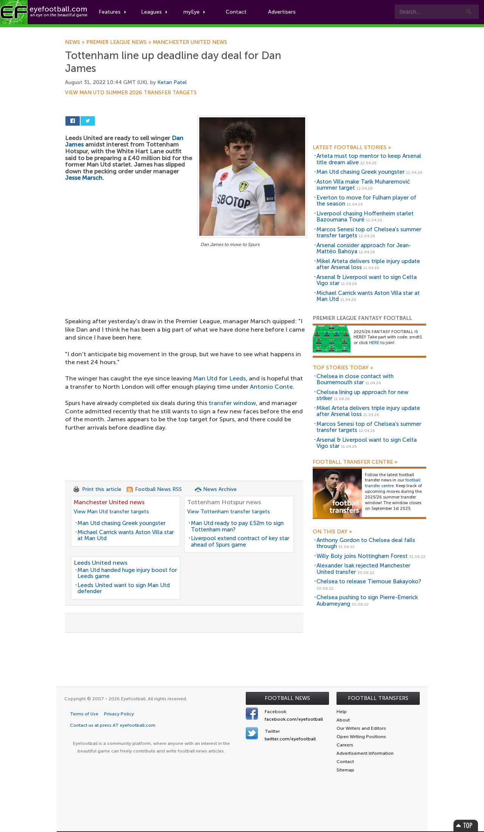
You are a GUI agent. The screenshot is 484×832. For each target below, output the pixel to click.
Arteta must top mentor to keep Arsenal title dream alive (368, 159)
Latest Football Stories (352, 148)
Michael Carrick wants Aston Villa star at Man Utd (126, 535)
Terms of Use (84, 714)
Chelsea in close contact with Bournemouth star (355, 379)
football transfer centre (392, 483)
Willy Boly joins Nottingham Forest (362, 556)
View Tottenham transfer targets (228, 511)
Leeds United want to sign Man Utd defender (124, 588)
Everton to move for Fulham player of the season (366, 200)
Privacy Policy (119, 714)
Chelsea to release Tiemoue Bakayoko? (368, 581)
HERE (374, 342)
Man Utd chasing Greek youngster (122, 523)
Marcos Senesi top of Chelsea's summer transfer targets (368, 232)
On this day (332, 532)
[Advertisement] (186, 305)
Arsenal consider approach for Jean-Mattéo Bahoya (363, 248)
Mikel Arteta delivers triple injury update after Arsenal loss (368, 264)
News (75, 42)
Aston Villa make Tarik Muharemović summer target (363, 185)
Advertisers (282, 12)
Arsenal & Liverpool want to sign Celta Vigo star (366, 280)
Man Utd (205, 378)
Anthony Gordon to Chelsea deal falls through (365, 543)
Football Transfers (378, 698)
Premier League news (119, 42)
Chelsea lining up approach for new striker (362, 395)
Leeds (237, 378)
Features (112, 12)
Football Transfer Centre (355, 462)
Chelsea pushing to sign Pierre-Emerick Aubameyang (367, 600)
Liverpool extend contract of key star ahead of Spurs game (240, 541)
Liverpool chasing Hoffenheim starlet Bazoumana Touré (365, 216)
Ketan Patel (171, 82)
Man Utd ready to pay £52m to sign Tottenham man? (237, 526)
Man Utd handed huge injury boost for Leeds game (127, 573)
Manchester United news (190, 42)
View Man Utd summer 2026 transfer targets (131, 93)
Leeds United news (100, 562)
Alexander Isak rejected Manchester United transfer (363, 568)
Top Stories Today (343, 368)
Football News (287, 698)
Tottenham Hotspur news (224, 502)
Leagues (154, 12)
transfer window (232, 403)
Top (465, 825)
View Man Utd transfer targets (111, 511)
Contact (236, 12)
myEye (194, 12)
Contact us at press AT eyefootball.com (112, 725)
